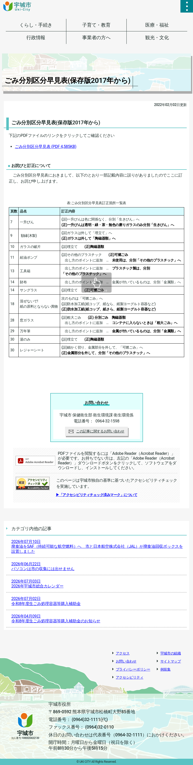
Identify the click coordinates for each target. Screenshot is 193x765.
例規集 (165, 669)
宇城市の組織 (170, 653)
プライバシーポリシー (133, 669)
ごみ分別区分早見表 (45, 146)
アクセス (123, 653)
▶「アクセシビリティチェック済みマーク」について (96, 495)
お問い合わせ (126, 661)
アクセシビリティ (129, 677)
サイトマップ (170, 661)
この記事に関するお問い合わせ (96, 431)
